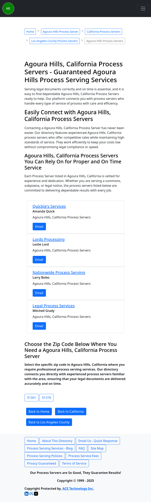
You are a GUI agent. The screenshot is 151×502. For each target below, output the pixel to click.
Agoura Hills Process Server (60, 31)
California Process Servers (103, 31)
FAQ (82, 448)
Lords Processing (49, 239)
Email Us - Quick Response (98, 441)
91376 (46, 397)
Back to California (71, 411)
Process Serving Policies (45, 456)
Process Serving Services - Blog (50, 448)
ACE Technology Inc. (78, 488)
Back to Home (39, 411)
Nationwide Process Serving (59, 272)
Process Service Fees (83, 456)
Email (39, 226)
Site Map (97, 448)
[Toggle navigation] (143, 8)
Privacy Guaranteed (41, 463)
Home (30, 31)
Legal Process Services (54, 305)
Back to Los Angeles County (49, 422)
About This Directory (57, 441)
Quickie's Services (49, 206)
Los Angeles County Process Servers (54, 41)
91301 (31, 397)
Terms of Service (74, 463)
